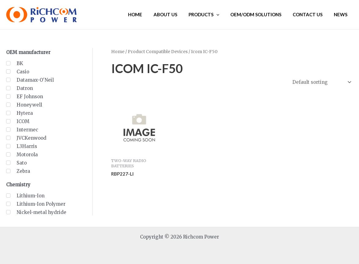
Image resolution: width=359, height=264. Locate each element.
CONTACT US (311, 14)
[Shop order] (321, 82)
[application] (223, 14)
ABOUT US (174, 14)
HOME (146, 14)
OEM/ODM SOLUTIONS (261, 14)
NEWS (341, 14)
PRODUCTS (211, 14)
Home (117, 51)
